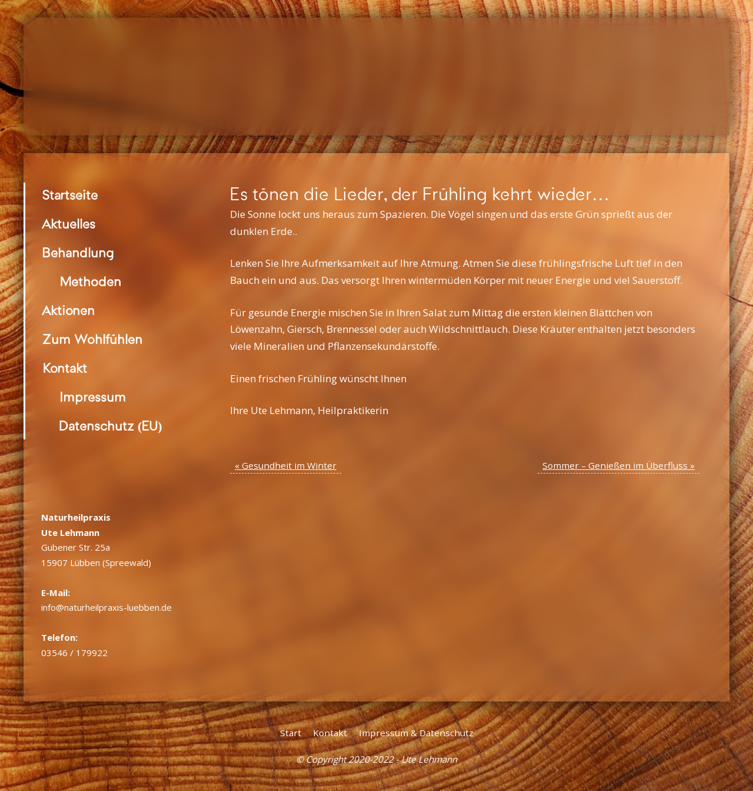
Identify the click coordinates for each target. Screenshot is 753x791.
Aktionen (68, 310)
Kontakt (64, 368)
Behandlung (78, 253)
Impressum (92, 397)
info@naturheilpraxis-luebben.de (106, 607)
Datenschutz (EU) (110, 426)
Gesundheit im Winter (285, 465)
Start (290, 733)
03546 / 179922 (74, 652)
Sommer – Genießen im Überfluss (618, 465)
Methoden (90, 281)
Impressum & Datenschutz (416, 733)
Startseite (70, 195)
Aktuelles (68, 224)
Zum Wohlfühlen (92, 339)
